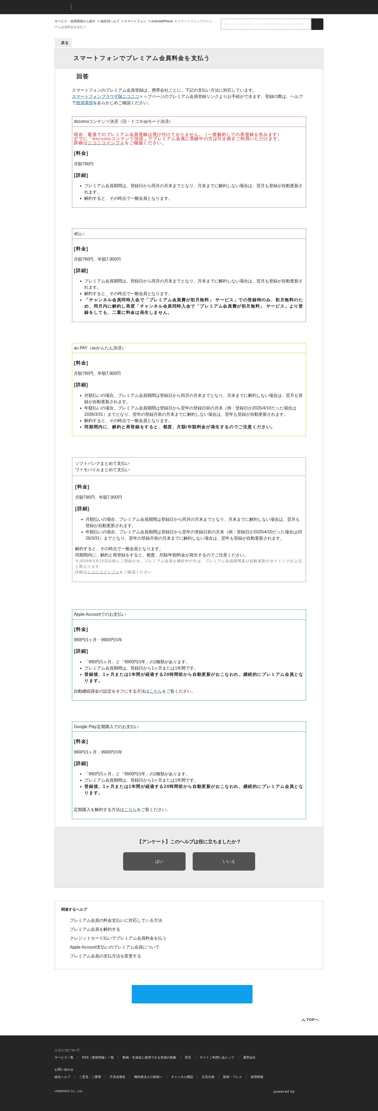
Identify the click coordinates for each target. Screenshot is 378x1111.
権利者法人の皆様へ (148, 1077)
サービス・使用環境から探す (75, 21)
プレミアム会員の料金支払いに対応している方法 (116, 920)
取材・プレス (232, 1077)
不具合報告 (117, 1077)
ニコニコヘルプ (103, 7)
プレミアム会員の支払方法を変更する (105, 956)
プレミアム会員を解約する (95, 929)
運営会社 (249, 1057)
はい (159, 861)
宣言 (188, 1057)
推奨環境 (84, 103)
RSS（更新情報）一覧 (98, 1057)
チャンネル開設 (182, 1077)
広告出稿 (208, 1077)
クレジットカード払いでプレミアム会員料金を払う (118, 938)
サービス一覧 (64, 1057)
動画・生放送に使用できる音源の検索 (149, 1057)
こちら (155, 691)
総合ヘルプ (62, 1077)
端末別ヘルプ (110, 21)
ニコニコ (61, 7)
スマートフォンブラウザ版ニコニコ (105, 96)
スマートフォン (135, 21)
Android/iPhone (162, 21)
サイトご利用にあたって (217, 1057)
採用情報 (257, 1077)
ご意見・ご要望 (90, 1077)
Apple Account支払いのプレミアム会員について (115, 947)
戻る (65, 43)
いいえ (229, 861)
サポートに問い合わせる (192, 994)
